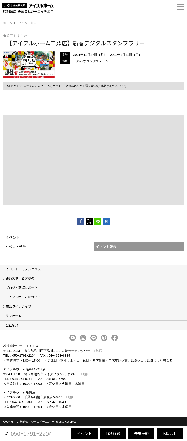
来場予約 (141, 433)
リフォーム (14, 315)
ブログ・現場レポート (22, 287)
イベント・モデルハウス (23, 269)
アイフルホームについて (23, 297)
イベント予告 (15, 246)
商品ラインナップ (18, 306)
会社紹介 (12, 325)
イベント (84, 433)
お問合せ (169, 433)
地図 (99, 351)
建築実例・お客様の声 (22, 278)
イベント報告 (106, 246)
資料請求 (113, 433)
